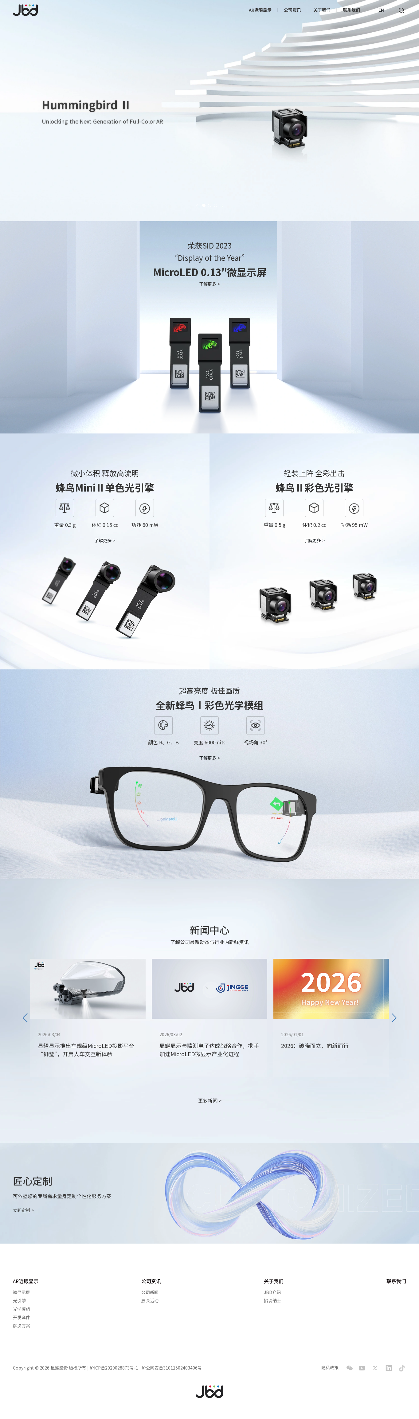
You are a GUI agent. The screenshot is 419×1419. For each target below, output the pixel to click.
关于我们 (322, 10)
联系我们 (351, 10)
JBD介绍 (272, 1292)
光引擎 (19, 1300)
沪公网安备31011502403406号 (172, 1367)
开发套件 (21, 1317)
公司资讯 (292, 10)
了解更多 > (209, 284)
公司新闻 (150, 1292)
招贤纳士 (272, 1300)
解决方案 (21, 1325)
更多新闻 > (209, 1100)
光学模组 (21, 1309)
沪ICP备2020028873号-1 (114, 1367)
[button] (197, 205)
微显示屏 (21, 1292)
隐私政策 (330, 1367)
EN (381, 10)
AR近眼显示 (260, 10)
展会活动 (150, 1300)
